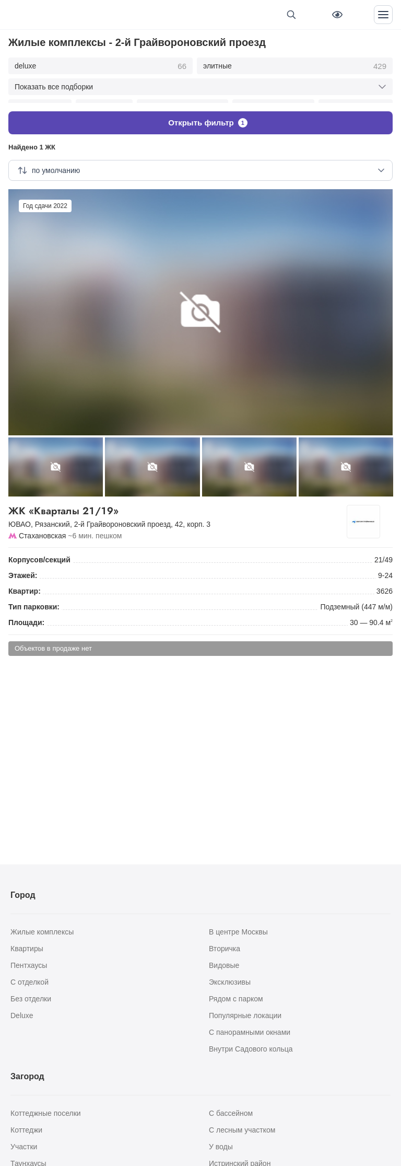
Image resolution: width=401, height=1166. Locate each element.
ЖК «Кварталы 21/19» (181, 503)
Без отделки (30, 999)
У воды (221, 1146)
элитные (294, 66)
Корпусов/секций (39, 552)
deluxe (100, 66)
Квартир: (24, 583)
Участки (23, 1146)
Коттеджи (26, 1130)
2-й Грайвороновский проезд (122, 516)
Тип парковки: (34, 599)
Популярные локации (245, 1015)
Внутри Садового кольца (251, 1049)
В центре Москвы (238, 932)
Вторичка (224, 948)
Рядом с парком (236, 999)
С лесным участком (242, 1130)
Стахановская (42, 528)
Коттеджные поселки (45, 1113)
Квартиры (26, 948)
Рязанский (52, 516)
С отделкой (29, 982)
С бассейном (231, 1113)
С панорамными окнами (249, 1032)
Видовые (224, 965)
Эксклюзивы (230, 982)
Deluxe (21, 1015)
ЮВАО (19, 516)
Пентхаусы (28, 965)
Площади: (26, 614)
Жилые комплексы (42, 932)
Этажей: (22, 567)
